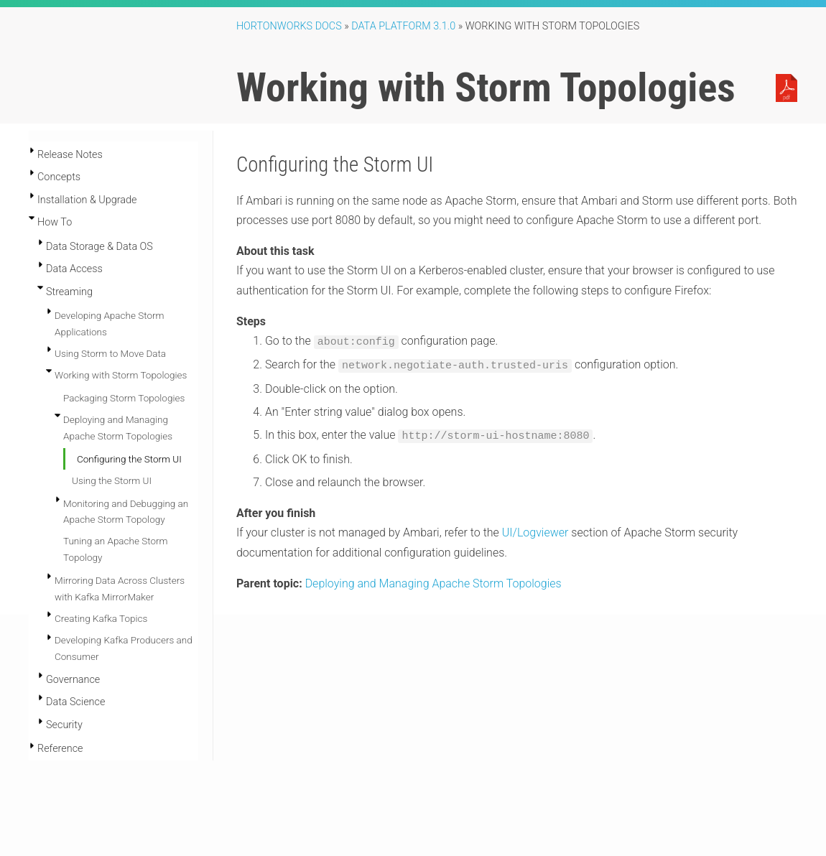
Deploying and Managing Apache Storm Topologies (433, 580)
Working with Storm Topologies (121, 375)
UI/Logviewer (535, 529)
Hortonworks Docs (289, 26)
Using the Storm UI (112, 480)
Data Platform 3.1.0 (403, 26)
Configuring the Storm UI (129, 459)
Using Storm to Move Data (110, 353)
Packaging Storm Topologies (124, 398)
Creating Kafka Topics (101, 618)
